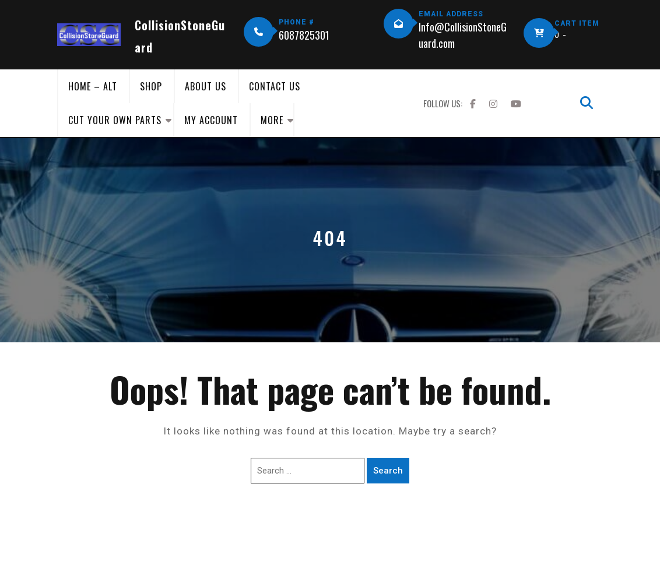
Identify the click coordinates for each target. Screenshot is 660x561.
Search (388, 470)
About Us (205, 86)
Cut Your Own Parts (115, 120)
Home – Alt (92, 86)
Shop (151, 86)
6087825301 (304, 35)
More (272, 120)
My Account (211, 120)
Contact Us (274, 86)
